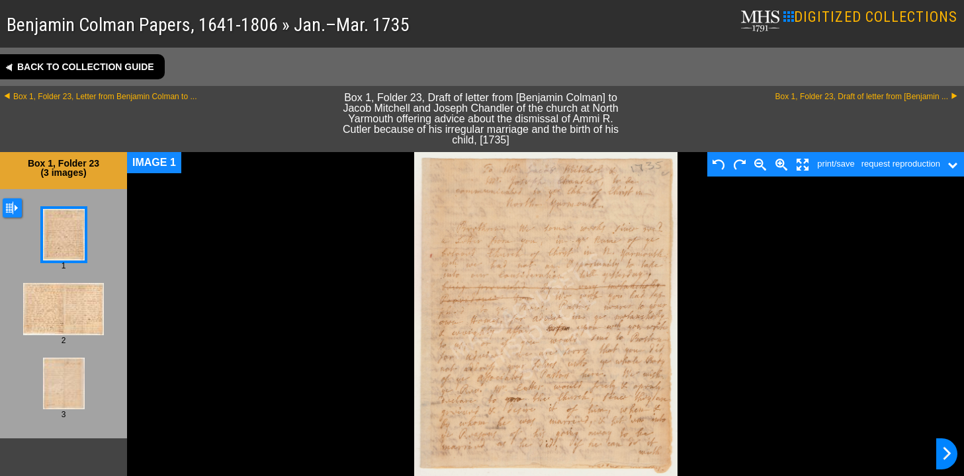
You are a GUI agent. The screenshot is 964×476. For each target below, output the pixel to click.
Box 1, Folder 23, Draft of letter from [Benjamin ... (861, 96)
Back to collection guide (85, 66)
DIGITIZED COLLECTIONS (870, 17)
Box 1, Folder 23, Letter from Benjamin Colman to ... (105, 96)
